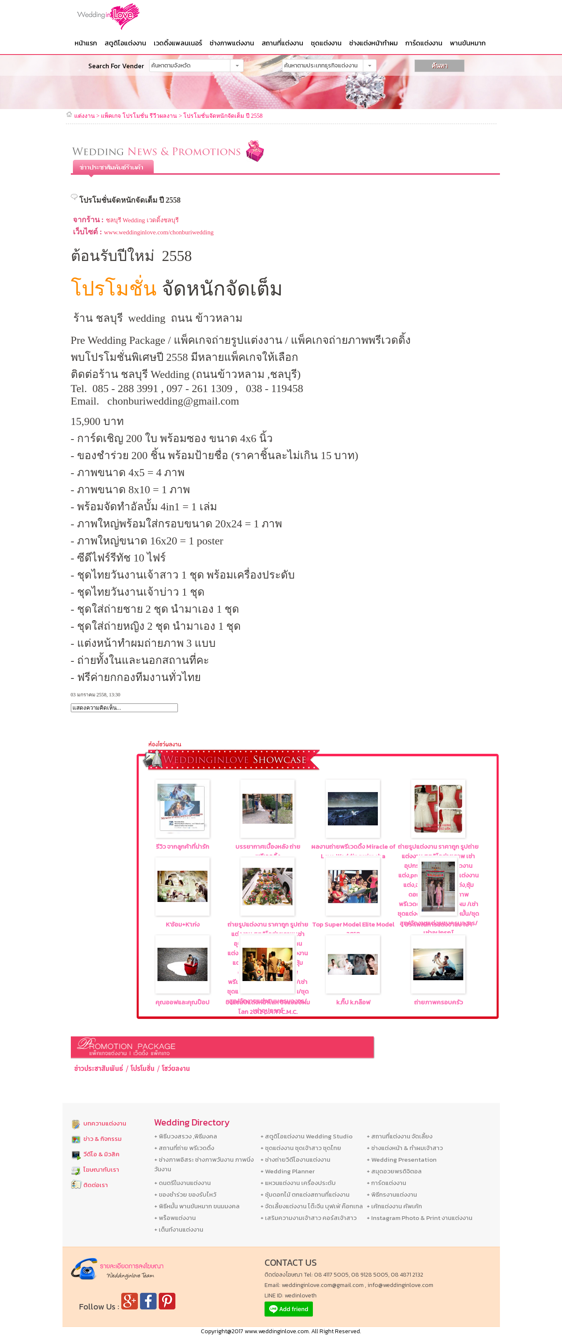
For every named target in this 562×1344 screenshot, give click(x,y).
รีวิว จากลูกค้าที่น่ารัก (182, 846)
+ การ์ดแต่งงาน (386, 1182)
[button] (237, 65)
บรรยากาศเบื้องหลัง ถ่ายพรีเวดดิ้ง (267, 851)
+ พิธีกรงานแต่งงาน (392, 1194)
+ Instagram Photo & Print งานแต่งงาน (419, 1217)
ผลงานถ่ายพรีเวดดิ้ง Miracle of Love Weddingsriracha (353, 851)
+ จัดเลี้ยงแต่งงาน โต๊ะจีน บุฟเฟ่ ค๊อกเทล (311, 1206)
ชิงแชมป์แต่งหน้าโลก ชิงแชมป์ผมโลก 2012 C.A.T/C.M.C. (267, 1006)
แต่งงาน (84, 116)
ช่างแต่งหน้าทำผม (373, 43)
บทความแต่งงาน (104, 1123)
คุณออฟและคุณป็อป (182, 1002)
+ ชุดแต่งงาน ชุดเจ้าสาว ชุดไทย (300, 1148)
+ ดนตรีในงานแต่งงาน (182, 1182)
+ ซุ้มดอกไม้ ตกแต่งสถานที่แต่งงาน (305, 1194)
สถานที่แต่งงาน (282, 43)
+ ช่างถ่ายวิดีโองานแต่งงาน (295, 1159)
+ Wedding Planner (287, 1171)
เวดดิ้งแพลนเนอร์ (178, 43)
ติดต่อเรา (95, 1185)
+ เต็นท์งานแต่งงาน (178, 1229)
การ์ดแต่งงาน (423, 43)
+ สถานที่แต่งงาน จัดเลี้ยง (399, 1136)
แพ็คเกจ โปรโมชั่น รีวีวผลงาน (139, 116)
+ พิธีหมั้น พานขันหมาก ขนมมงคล (197, 1206)
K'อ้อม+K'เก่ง (183, 924)
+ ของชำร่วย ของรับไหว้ (185, 1194)
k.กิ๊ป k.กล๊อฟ (353, 1002)
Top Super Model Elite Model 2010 (353, 929)
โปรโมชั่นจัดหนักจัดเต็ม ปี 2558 (222, 116)
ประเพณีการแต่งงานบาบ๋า (438, 924)
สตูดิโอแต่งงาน (125, 43)
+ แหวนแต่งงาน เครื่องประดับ (298, 1182)
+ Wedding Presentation (402, 1159)
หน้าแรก (86, 43)
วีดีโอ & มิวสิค (101, 1154)
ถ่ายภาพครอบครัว (438, 1002)
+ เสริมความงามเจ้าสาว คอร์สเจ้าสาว (308, 1217)
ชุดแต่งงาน (326, 43)
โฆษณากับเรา (101, 1169)
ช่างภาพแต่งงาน (232, 43)
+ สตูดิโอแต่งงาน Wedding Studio (306, 1136)
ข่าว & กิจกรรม (102, 1138)
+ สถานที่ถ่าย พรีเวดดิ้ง (184, 1148)
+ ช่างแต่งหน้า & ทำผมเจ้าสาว (405, 1148)
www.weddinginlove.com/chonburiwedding (159, 232)
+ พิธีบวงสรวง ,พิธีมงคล (185, 1136)
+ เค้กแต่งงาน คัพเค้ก (394, 1206)
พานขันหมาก (468, 43)
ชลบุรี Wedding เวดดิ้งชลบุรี (142, 220)
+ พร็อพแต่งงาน (175, 1217)
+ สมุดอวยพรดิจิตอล (394, 1171)
